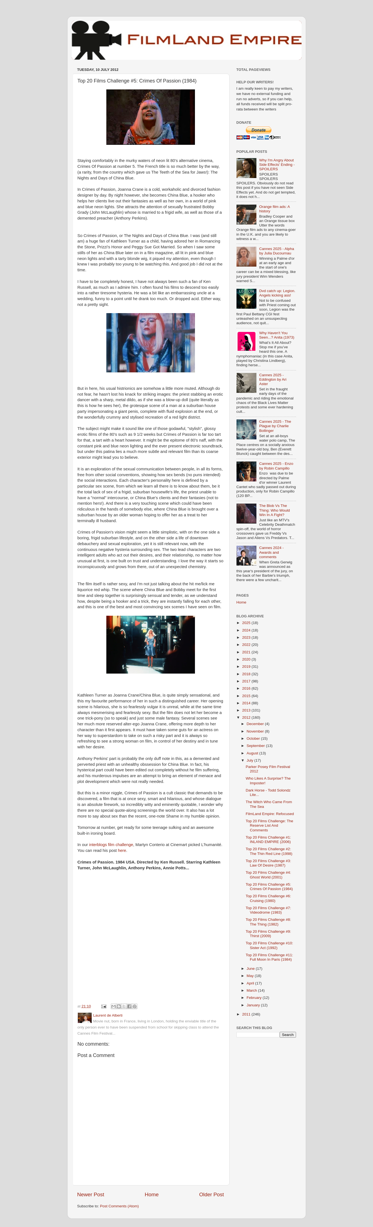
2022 (246, 645)
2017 (246, 681)
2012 (246, 717)
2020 (246, 659)
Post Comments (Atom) (119, 1206)
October (254, 738)
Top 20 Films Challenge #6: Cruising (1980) (268, 898)
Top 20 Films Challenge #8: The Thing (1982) (268, 921)
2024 (246, 630)
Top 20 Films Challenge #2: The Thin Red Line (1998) (269, 851)
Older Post (211, 1194)
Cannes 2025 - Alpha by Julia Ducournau (276, 251)
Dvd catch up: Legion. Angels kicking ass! (277, 293)
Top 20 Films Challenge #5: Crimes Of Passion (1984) (269, 886)
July (250, 760)
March (252, 990)
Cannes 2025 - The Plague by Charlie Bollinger (275, 425)
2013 (246, 710)
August (253, 753)
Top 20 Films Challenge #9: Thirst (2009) (268, 933)
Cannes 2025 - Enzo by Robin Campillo (276, 466)
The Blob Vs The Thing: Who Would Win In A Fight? (274, 510)
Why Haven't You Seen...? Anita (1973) (276, 335)
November (256, 731)
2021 (246, 652)
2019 (246, 666)
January (254, 1005)
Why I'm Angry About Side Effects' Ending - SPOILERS (277, 164)
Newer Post (90, 1194)
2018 (246, 674)
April (251, 983)
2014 (246, 703)
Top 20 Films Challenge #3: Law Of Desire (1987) (268, 863)
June (251, 968)
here (122, 850)
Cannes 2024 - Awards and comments (271, 552)
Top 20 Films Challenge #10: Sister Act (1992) (269, 945)
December (256, 724)
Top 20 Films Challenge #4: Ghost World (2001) (268, 874)
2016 (246, 688)
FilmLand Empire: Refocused (270, 814)
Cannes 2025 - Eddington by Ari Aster (272, 379)
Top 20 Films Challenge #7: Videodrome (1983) (268, 910)
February (255, 998)
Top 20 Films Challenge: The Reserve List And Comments (269, 825)
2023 (246, 637)
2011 (246, 1014)
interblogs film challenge (111, 844)
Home (152, 1194)
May (251, 976)
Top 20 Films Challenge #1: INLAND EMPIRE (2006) (268, 839)
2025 (246, 623)
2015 (246, 696)
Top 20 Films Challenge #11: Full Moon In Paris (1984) (269, 957)
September (256, 746)
